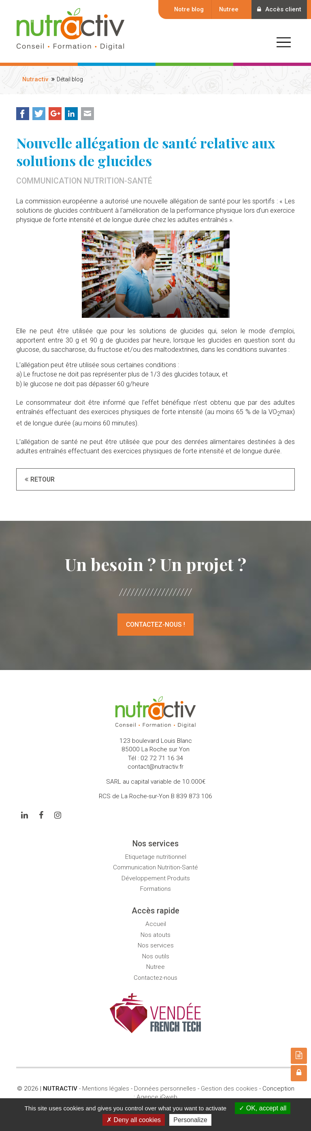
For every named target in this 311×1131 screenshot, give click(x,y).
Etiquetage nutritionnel (155, 853)
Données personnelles (165, 1085)
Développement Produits (155, 875)
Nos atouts (155, 931)
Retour (42, 476)
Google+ (55, 110)
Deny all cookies (134, 1119)
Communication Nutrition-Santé (155, 864)
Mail (87, 110)
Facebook (22, 110)
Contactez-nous (155, 974)
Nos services (156, 942)
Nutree (224, 9)
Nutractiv (35, 76)
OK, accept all (262, 1108)
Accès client (277, 9)
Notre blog (185, 9)
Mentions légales (105, 1085)
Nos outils (155, 953)
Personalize (190, 1119)
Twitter (38, 110)
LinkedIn (71, 110)
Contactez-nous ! (155, 622)
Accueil (155, 921)
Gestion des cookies (229, 1085)
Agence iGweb (156, 1093)
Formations (155, 886)
